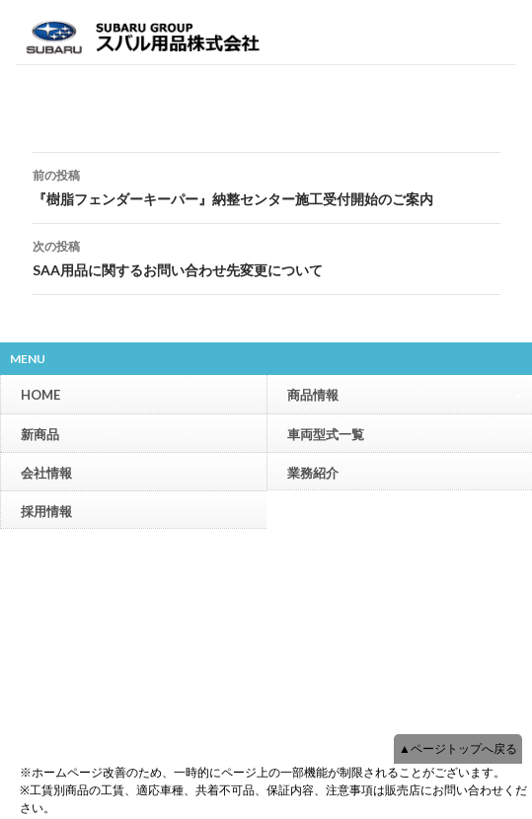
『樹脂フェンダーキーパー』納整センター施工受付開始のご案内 (266, 185)
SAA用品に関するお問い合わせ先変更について (266, 256)
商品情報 (405, 394)
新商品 (40, 434)
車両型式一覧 (325, 434)
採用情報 (46, 511)
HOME (40, 395)
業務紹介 (313, 473)
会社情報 (46, 473)
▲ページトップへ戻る (458, 748)
